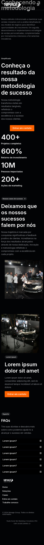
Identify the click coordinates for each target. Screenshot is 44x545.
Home (5, 487)
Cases (5, 495)
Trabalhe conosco (10, 502)
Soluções (6, 491)
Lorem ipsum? (10, 441)
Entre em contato (9, 499)
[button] (22, 440)
